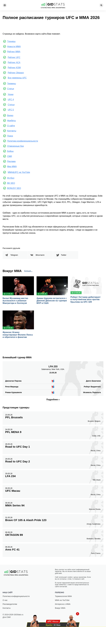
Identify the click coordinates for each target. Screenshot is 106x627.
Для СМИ (7, 617)
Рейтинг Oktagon (16, 73)
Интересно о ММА (62, 604)
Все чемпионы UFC (17, 78)
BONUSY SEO (14, 188)
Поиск (10, 136)
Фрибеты (11, 120)
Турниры (11, 41)
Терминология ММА (63, 596)
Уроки (10, 94)
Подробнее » (53, 399)
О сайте (11, 126)
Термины (11, 83)
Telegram (14, 255)
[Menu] (5, 5)
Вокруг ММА (60, 608)
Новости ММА (14, 46)
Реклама (11, 161)
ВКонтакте (40, 255)
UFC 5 (11, 110)
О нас (5, 600)
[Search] (101, 5)
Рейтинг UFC (14, 57)
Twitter (63, 255)
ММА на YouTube (62, 600)
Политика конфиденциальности (22, 141)
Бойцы (10, 151)
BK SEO (11, 183)
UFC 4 (11, 99)
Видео (10, 115)
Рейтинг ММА (13, 52)
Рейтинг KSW (14, 67)
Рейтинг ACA (14, 62)
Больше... (28, 271)
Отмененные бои (15, 146)
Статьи (10, 89)
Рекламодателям (10, 604)
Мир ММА (12, 166)
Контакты (11, 131)
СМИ (9, 156)
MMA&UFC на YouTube (19, 172)
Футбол (10, 178)
